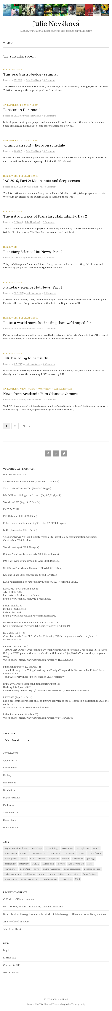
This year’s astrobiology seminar (30, 74)
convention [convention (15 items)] (69, 853)
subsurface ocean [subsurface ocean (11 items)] (29, 879)
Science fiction (29, 105)
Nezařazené (9, 782)
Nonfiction (10, 176)
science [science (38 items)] (42, 874)
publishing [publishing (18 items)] (30, 874)
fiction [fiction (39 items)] (65, 858)
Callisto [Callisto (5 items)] (24, 853)
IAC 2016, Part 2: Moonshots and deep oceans (41, 180)
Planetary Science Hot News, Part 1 (32, 287)
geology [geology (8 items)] (90, 858)
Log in (6, 950)
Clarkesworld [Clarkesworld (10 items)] (38, 853)
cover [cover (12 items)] (81, 853)
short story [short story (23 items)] (73, 874)
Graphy (64, 1004)
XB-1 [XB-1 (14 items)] (77, 879)
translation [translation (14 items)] (66, 879)
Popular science (12, 69)
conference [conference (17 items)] (54, 853)
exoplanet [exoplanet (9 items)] (54, 858)
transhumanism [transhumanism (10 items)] (49, 879)
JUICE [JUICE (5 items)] (35, 863)
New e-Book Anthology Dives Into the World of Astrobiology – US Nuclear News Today (49, 914)
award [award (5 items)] (96, 848)
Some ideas (9, 820)
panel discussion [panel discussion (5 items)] (72, 868)
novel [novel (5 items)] (36, 868)
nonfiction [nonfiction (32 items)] (25, 868)
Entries (9, 957)
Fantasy (7, 775)
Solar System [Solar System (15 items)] (89, 874)
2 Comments (50, 115)
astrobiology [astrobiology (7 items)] (51, 848)
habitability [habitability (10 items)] (10, 863)
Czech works (27, 389)
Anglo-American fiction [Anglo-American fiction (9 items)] (16, 848)
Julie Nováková (56, 24)
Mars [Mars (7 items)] (90, 863)
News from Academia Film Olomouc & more (40, 393)
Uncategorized (11, 827)
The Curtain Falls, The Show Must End (42, 906)
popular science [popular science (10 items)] (92, 868)
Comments (11, 965)
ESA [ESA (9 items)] (32, 858)
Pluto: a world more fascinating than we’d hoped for (47, 322)
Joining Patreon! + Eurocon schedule (34, 145)
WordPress (45, 1004)
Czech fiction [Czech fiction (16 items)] (94, 853)
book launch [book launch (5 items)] (11, 853)
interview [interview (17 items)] (24, 863)
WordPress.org (11, 972)
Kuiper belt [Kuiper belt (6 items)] (48, 863)
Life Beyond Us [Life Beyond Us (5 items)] (76, 863)
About (31, 899)
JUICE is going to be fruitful (26, 358)
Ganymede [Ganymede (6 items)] (77, 858)
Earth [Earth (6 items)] (24, 858)
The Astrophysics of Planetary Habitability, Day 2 (45, 216)
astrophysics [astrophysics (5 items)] (83, 848)
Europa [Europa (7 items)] (41, 858)
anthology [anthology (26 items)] (37, 848)
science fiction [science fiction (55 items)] (57, 874)
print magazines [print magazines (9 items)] (13, 874)
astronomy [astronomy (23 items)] (67, 848)
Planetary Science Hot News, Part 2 (32, 251)
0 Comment (49, 80)
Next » (26, 426)
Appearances (10, 105)
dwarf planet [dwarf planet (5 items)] (11, 858)
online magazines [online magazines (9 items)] (51, 868)
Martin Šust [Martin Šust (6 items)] (10, 868)
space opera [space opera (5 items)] (11, 879)
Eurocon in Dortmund (22, 109)
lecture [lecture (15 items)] (61, 863)
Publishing (8, 805)
